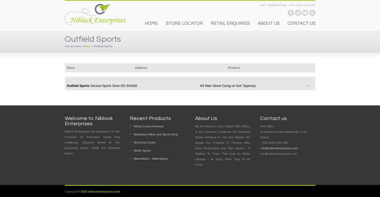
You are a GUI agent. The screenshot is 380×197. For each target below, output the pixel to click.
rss (312, 13)
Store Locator (184, 23)
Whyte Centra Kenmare (149, 126)
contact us (301, 23)
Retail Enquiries (230, 23)
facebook (291, 13)
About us (269, 23)
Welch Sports (142, 150)
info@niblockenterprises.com (279, 148)
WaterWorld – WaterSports (151, 158)
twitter (298, 13)
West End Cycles (145, 142)
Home (86, 46)
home (151, 23)
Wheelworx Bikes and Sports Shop (156, 134)
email (305, 13)
